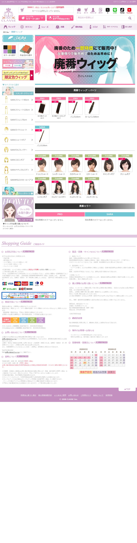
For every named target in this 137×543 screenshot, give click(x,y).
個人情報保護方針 (45, 395)
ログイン (116, 1)
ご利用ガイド (86, 395)
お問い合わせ (73, 395)
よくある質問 (131, 1)
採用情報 (109, 395)
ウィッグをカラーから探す (32, 18)
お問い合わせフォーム (9, 339)
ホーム (6, 32)
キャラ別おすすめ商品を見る (60, 18)
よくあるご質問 (60, 395)
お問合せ (123, 1)
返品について (98, 395)
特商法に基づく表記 (28, 395)
